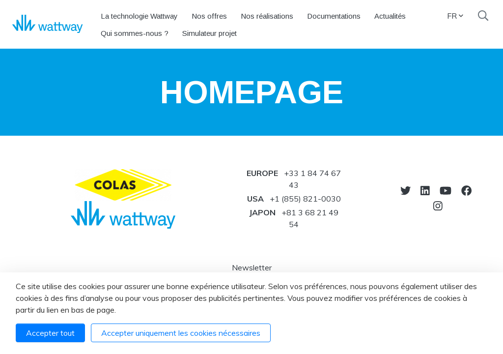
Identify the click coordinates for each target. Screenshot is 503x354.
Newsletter (252, 267)
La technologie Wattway (139, 16)
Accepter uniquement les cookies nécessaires (180, 333)
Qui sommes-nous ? (134, 33)
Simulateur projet (209, 33)
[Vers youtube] (445, 190)
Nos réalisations (267, 16)
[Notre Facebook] (466, 190)
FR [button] (455, 16)
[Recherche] (483, 16)
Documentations (334, 16)
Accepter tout (50, 333)
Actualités (390, 16)
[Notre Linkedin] (425, 190)
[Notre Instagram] (438, 206)
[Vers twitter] (405, 190)
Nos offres (209, 16)
